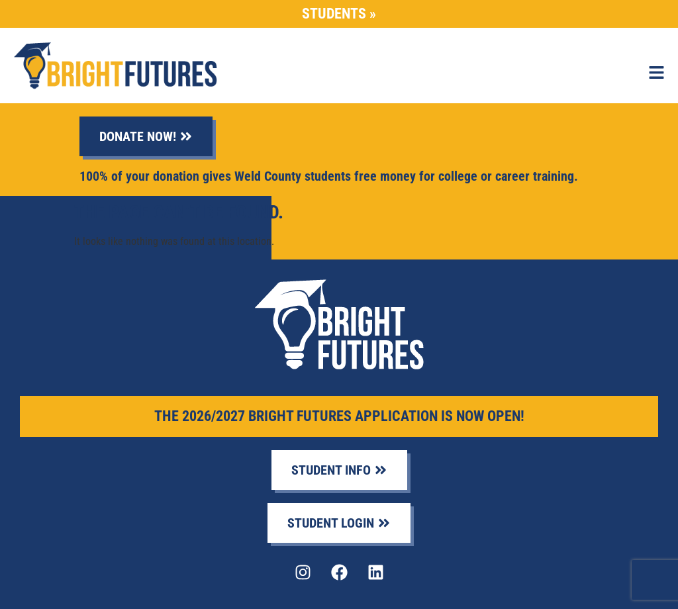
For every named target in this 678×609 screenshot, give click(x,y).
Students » (339, 13)
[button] (656, 73)
